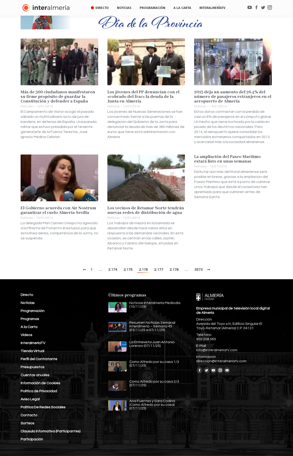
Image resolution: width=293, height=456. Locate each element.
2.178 (174, 269)
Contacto (29, 415)
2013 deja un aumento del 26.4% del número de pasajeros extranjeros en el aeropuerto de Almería (232, 97)
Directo (27, 295)
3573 (198, 269)
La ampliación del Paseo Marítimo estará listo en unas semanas (227, 159)
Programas (30, 319)
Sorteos (27, 423)
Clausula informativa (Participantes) (51, 431)
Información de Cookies (40, 383)
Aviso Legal (30, 399)
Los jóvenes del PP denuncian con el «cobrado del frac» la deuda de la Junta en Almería (143, 97)
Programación (32, 311)
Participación (32, 439)
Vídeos (26, 335)
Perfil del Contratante (39, 359)
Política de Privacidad (39, 391)
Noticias (27, 106)
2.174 (112, 269)
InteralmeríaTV (33, 343)
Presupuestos (32, 367)
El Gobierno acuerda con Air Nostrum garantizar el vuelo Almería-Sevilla (58, 210)
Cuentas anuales (35, 375)
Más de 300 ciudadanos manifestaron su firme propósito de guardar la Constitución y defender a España (58, 97)
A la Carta (29, 327)
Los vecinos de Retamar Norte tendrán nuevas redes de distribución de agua (145, 210)
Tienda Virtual (32, 351)
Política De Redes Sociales (43, 407)
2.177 (158, 269)
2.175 (128, 269)
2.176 (143, 269)
